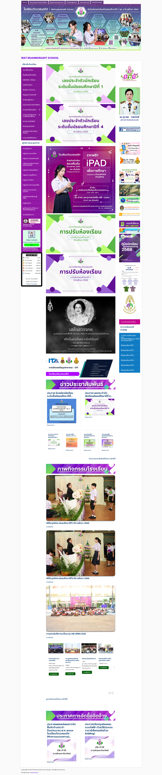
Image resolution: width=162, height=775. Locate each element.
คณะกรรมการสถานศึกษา (38, 2)
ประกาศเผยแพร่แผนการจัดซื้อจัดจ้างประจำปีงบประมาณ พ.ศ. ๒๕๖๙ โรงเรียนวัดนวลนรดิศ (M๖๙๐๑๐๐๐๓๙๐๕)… (61, 730)
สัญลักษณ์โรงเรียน (29, 75)
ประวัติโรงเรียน (28, 70)
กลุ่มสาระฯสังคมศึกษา (30, 170)
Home (25, 2)
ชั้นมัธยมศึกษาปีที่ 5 (127, 365)
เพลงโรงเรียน (27, 85)
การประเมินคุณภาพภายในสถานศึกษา (29, 115)
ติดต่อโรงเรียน (97, 2)
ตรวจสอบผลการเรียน (128, 322)
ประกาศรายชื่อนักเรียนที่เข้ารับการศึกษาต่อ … (89, 436)
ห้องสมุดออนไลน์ (28, 126)
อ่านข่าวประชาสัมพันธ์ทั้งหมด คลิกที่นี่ (102, 459)
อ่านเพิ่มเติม (49, 527)
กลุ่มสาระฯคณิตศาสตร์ (31, 158)
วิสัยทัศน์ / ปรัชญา (29, 80)
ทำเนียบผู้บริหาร (71, 2)
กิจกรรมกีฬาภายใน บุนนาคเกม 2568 (105, 660)
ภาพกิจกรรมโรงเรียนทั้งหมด (30, 132)
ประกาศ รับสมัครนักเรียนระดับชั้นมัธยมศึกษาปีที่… (60, 394)
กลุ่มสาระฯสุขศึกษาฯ (30, 175)
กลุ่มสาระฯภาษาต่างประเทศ (29, 191)
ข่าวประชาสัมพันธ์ (29, 121)
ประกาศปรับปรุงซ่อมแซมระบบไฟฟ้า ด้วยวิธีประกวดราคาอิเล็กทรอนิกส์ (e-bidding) (99, 729)
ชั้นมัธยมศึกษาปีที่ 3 (127, 355)
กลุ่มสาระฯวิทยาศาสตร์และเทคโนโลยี (31, 164)
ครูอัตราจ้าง (27, 203)
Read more (50, 425)
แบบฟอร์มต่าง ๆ (28, 214)
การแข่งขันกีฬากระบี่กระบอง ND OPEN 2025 (66, 633)
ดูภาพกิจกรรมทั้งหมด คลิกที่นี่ (56, 699)
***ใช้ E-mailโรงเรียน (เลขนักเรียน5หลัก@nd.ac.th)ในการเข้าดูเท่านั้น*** (130, 338)
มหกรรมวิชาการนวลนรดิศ (54, 660)
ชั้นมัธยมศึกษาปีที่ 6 (127, 370)
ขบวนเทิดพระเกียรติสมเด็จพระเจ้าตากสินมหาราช (72, 660)
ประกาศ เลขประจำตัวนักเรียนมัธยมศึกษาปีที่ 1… (53, 436)
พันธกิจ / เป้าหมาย (29, 90)
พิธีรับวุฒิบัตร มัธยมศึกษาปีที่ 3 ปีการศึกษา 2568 (67, 523)
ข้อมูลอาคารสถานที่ (29, 94)
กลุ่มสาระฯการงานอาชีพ (31, 185)
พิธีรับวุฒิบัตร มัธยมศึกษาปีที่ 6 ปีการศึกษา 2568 (67, 578)
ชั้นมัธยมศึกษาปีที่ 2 (127, 350)
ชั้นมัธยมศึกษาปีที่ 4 (127, 360)
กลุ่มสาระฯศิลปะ (28, 180)
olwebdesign (34, 772)
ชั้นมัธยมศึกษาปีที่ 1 (127, 345)
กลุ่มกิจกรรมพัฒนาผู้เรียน (30, 197)
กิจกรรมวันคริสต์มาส (89, 659)
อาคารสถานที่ (84, 2)
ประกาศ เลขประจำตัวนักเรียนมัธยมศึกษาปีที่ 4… (98, 394)
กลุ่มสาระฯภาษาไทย (29, 153)
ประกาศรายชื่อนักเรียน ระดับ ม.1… (71, 435)
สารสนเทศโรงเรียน (29, 109)
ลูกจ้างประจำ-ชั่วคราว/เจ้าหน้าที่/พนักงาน (30, 209)
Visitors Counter (31, 284)
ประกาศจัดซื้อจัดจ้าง (30, 138)
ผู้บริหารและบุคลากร (57, 2)
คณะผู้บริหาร (27, 148)
